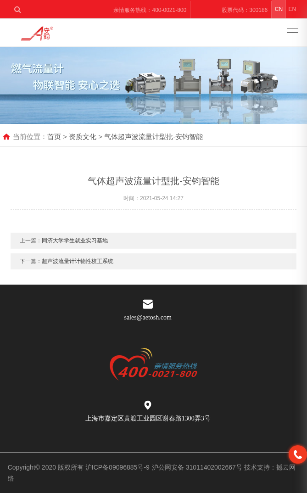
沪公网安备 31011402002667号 (198, 467)
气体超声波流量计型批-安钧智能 (153, 136)
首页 (54, 136)
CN (279, 9)
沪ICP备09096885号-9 (117, 467)
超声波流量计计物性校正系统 (77, 265)
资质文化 (82, 136)
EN (292, 9)
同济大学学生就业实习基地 (75, 244)
